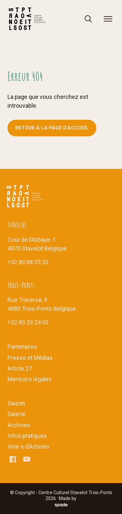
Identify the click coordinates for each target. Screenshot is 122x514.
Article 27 (19, 368)
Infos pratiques (27, 435)
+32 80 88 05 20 (27, 262)
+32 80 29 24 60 (27, 322)
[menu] (108, 19)
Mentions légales (29, 379)
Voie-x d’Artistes (28, 446)
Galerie (16, 414)
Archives (18, 425)
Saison (16, 403)
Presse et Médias (30, 357)
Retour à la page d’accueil (51, 128)
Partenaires (22, 346)
